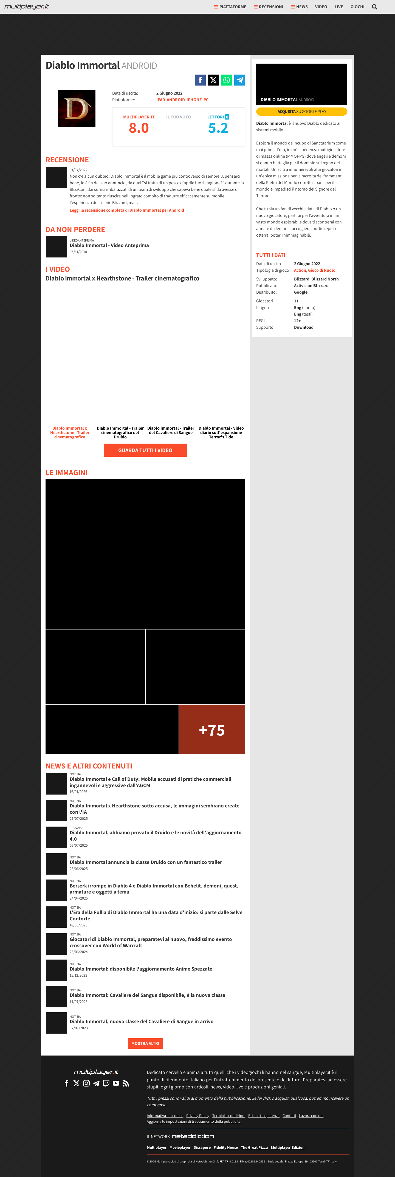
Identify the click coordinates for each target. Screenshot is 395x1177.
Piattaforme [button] (230, 7)
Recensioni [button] (268, 7)
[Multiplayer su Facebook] (66, 1083)
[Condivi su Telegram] (239, 80)
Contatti (289, 1115)
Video (321, 7)
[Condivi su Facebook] (200, 80)
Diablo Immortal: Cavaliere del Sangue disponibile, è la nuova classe (147, 995)
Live (339, 7)
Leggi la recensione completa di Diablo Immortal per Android (127, 210)
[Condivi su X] (213, 80)
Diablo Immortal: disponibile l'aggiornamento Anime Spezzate (141, 968)
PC (206, 100)
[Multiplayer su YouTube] (116, 1083)
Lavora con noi (311, 1115)
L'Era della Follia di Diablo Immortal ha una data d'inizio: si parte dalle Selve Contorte (156, 915)
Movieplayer (180, 1147)
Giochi (358, 7)
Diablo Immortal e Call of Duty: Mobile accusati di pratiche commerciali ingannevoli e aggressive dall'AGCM (150, 782)
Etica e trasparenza (264, 1115)
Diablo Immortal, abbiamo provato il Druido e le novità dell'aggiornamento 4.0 (156, 835)
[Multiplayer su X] (76, 1083)
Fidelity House (226, 1147)
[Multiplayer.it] (26, 7)
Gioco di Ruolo (321, 270)
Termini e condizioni (228, 1115)
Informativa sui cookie (165, 1115)
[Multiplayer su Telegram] (96, 1083)
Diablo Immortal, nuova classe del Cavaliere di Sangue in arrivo (142, 1021)
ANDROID (176, 100)
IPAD (160, 100)
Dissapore (202, 1147)
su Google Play (302, 111)
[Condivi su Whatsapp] (226, 80)
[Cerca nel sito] (374, 7)
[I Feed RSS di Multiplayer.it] (126, 1083)
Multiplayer (157, 1147)
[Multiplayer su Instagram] (86, 1083)
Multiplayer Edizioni (288, 1147)
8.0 (139, 127)
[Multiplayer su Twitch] (106, 1083)
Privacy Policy (197, 1115)
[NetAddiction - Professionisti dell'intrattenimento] (193, 1136)
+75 (212, 729)
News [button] (299, 7)
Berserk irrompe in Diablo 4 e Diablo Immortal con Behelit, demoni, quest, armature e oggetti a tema (154, 888)
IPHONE (194, 100)
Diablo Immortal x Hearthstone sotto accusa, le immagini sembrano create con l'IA (154, 808)
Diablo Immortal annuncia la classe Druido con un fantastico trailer (146, 862)
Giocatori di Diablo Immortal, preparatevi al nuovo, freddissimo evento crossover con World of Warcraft (151, 942)
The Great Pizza (254, 1147)
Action (300, 270)
